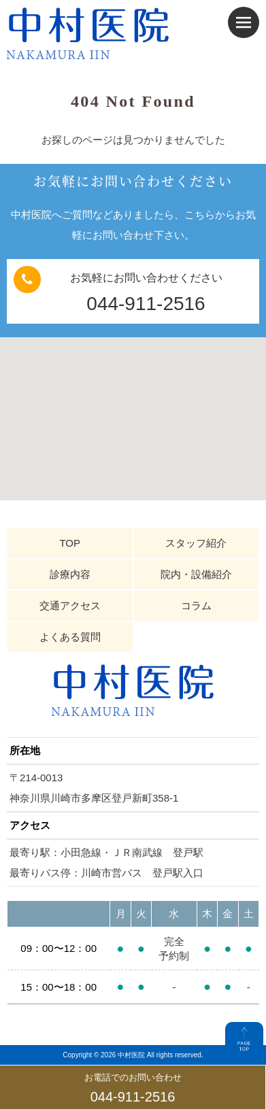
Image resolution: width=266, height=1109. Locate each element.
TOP (69, 543)
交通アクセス (70, 605)
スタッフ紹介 (196, 543)
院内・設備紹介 (196, 574)
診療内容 (70, 574)
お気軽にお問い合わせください (132, 293)
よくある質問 (70, 637)
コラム (196, 605)
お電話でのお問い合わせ (133, 1089)
